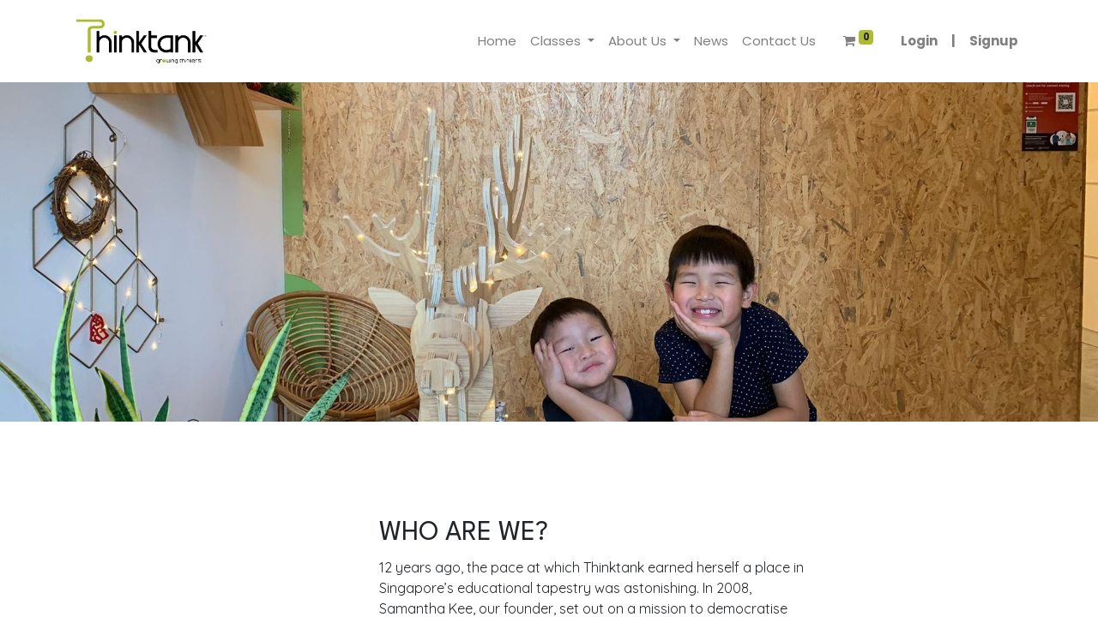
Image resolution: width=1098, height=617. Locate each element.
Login (919, 41)
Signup (993, 41)
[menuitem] (497, 41)
